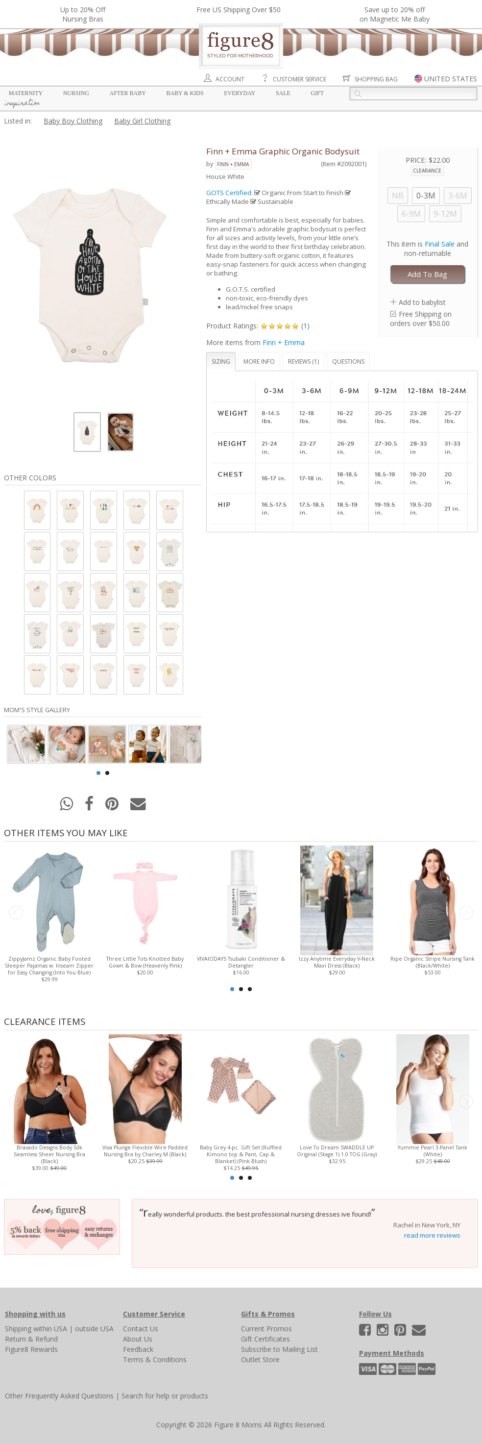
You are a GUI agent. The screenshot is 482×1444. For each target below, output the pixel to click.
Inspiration (22, 103)
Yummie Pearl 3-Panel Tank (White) (432, 1151)
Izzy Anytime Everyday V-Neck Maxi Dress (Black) (337, 962)
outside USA (94, 1328)
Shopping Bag (376, 79)
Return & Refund (31, 1339)
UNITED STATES (450, 78)
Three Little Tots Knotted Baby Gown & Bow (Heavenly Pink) (145, 962)
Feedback (138, 1349)
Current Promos (266, 1328)
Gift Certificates (265, 1339)
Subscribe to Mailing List (279, 1349)
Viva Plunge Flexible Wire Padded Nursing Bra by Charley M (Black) (145, 1151)
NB (398, 195)
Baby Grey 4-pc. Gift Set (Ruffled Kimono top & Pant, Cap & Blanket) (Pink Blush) (241, 1154)
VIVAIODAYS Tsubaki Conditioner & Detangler (241, 962)
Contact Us (140, 1328)
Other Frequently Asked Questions (59, 1395)
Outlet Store (260, 1359)
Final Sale (440, 244)
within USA (50, 1328)
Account (230, 79)
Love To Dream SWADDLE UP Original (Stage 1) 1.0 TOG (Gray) (337, 1151)
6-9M (411, 213)
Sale (283, 93)
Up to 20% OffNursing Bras (82, 14)
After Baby (128, 93)
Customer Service (299, 79)
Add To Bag (427, 274)
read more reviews (432, 1235)
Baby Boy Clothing (73, 120)
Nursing (76, 93)
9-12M (445, 213)
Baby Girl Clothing (142, 120)
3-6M (457, 195)
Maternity (26, 93)
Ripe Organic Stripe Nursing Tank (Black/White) (432, 962)
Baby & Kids (184, 93)
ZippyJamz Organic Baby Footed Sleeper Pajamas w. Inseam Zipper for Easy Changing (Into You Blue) (49, 965)
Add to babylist (422, 302)
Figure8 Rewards (31, 1349)
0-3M (425, 195)
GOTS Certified (228, 192)
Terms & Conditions (155, 1359)
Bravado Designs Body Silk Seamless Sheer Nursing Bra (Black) (49, 1154)
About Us (137, 1339)
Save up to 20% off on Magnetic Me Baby (395, 14)
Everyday (239, 93)
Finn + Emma (233, 164)
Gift (317, 93)
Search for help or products (164, 1395)
